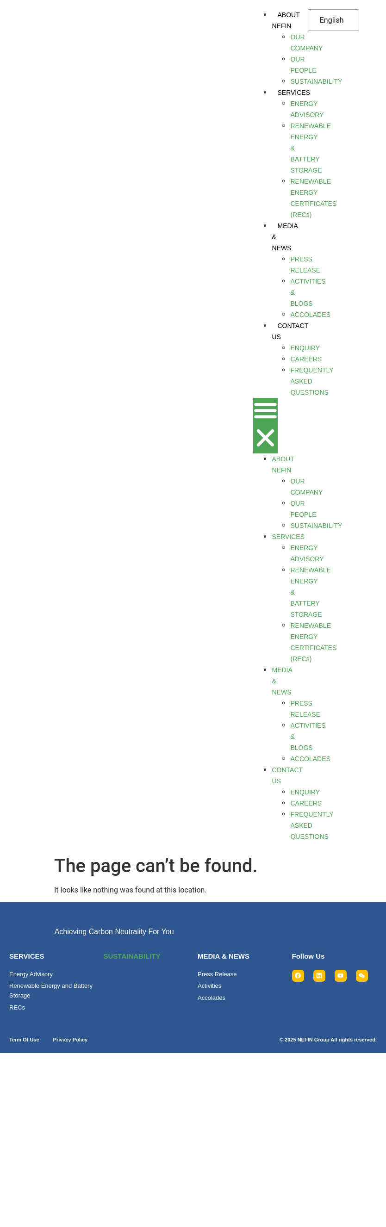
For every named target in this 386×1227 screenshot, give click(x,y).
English (332, 20)
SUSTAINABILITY (132, 956)
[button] (265, 425)
